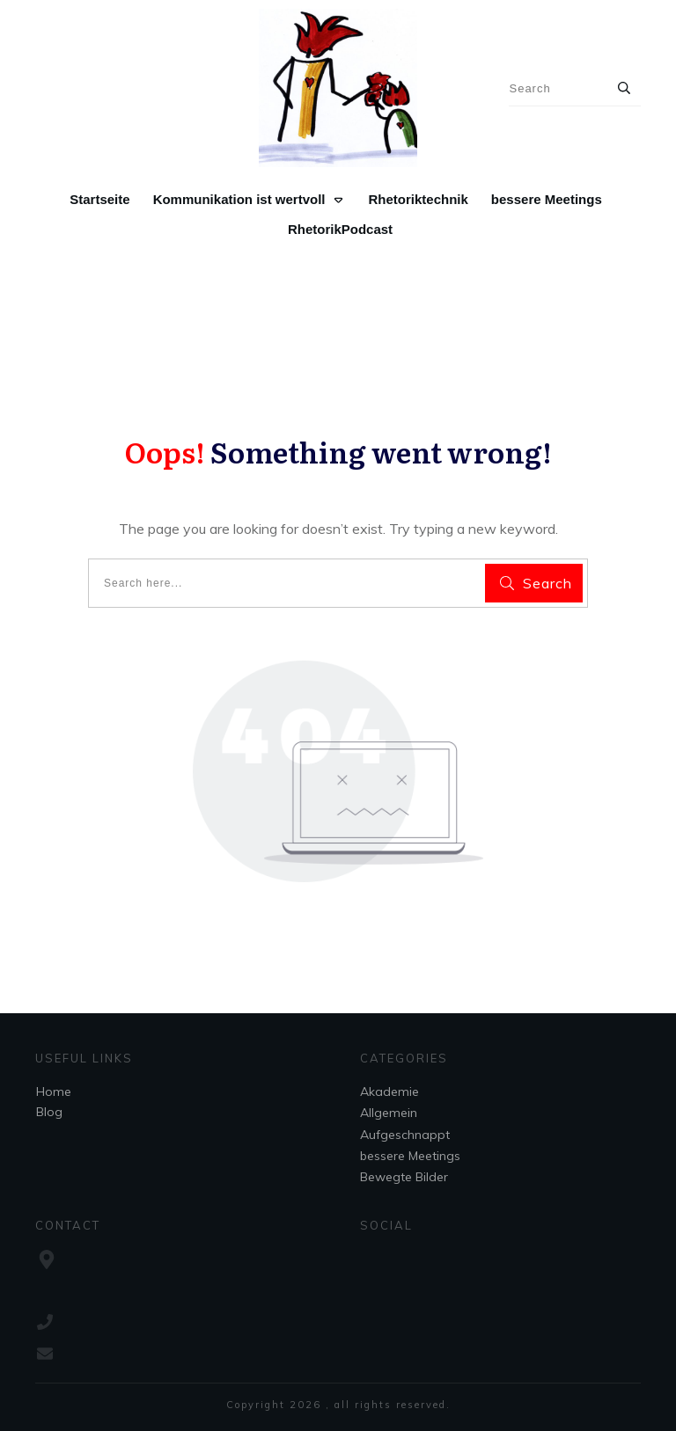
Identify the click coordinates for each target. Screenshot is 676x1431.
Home (53, 1091)
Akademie (389, 1091)
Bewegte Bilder (404, 1177)
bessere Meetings (410, 1156)
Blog (49, 1112)
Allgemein (388, 1113)
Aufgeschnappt (405, 1135)
